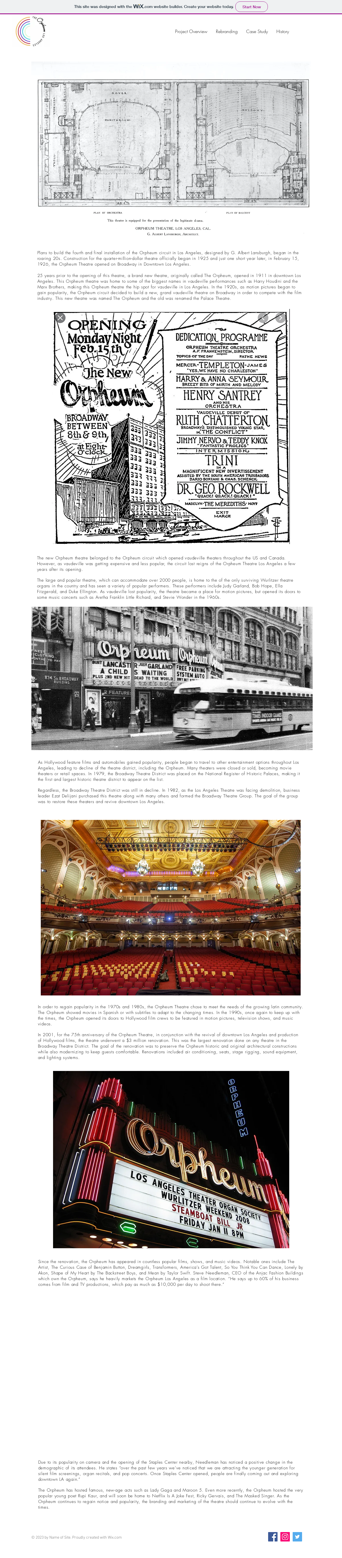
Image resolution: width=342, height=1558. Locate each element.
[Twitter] (297, 1536)
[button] (171, 152)
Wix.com (115, 1537)
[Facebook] (273, 1536)
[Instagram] (285, 1536)
